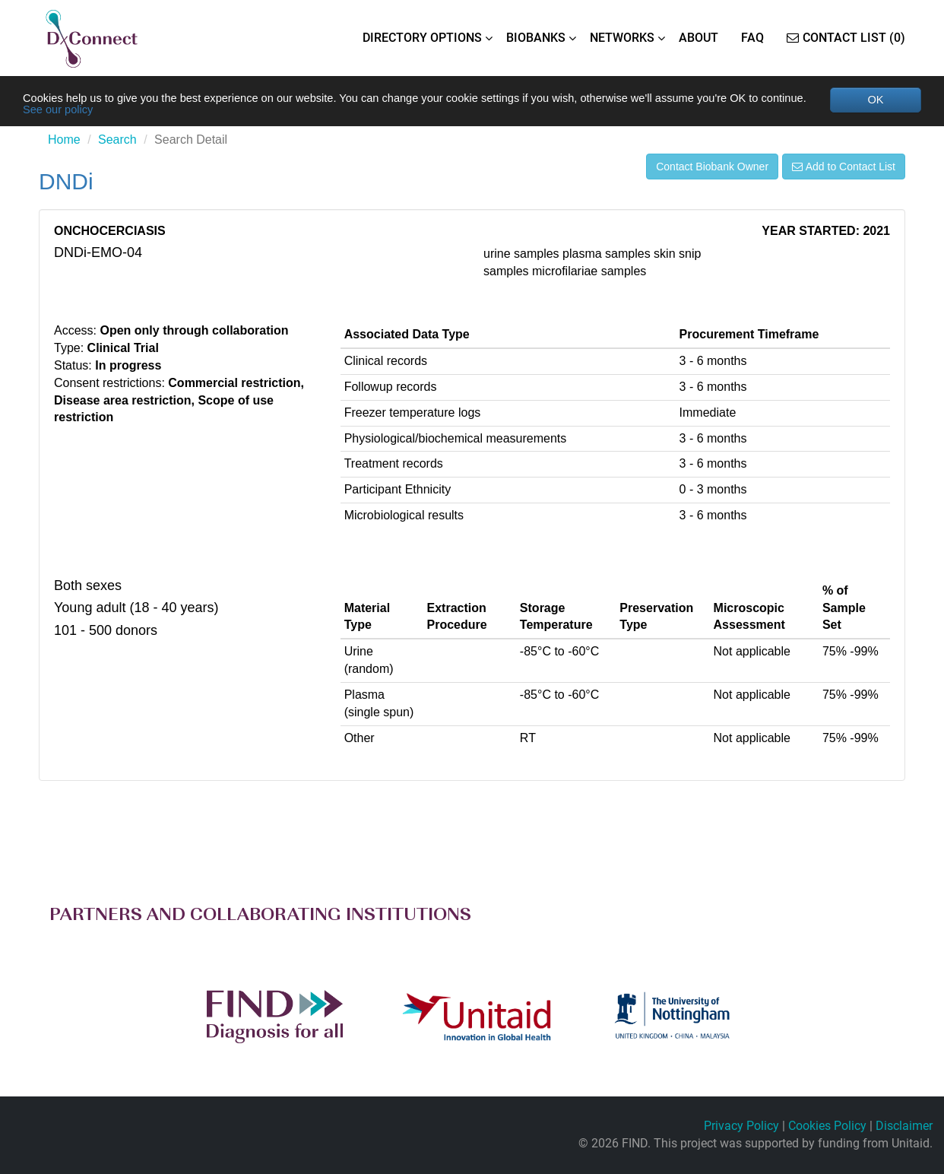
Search (117, 142)
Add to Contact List (843, 169)
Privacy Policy (741, 1126)
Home (64, 142)
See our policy (127, 111)
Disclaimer (904, 1126)
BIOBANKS (535, 37)
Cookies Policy (827, 1126)
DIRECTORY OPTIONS (422, 37)
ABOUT (698, 37)
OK (875, 100)
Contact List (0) (846, 37)
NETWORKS (622, 37)
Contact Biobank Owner (712, 169)
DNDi (66, 184)
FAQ (752, 37)
